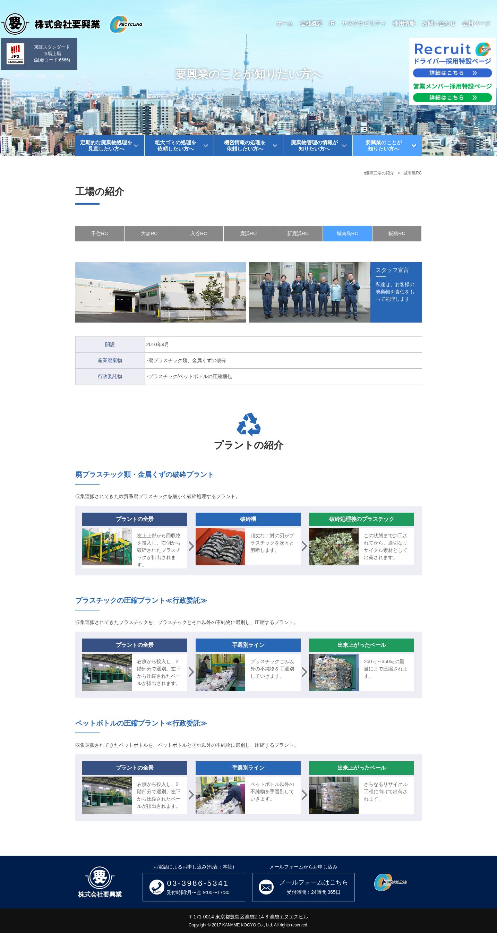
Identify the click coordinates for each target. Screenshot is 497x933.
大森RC (149, 233)
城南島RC (347, 233)
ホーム (294, 173)
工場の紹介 (383, 173)
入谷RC (198, 233)
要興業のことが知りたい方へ (337, 173)
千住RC (99, 233)
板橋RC (396, 233)
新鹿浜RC (298, 233)
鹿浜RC (248, 233)
